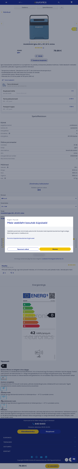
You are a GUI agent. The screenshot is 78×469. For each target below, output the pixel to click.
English (9, 220)
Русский (15, 220)
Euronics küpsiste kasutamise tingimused (20, 238)
